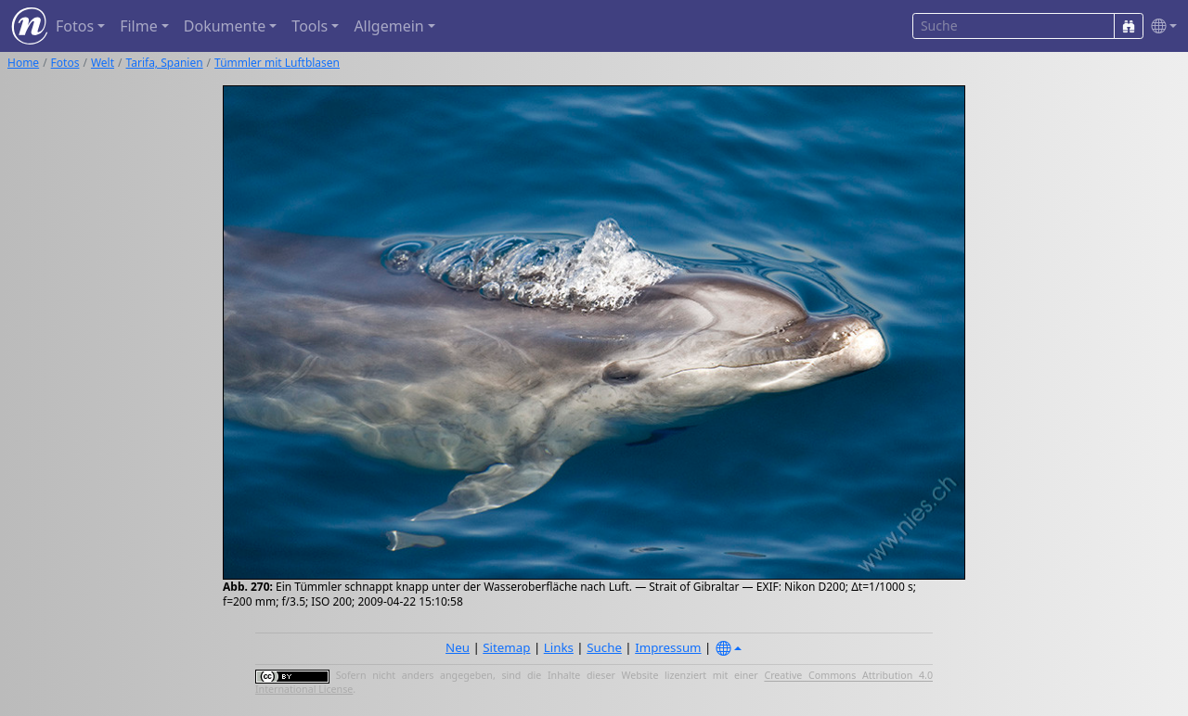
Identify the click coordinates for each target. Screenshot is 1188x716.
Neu (458, 647)
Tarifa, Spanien (164, 62)
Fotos (65, 62)
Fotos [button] (75, 26)
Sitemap (506, 647)
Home (23, 62)
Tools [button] (309, 26)
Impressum (668, 647)
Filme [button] (139, 26)
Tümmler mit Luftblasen (277, 62)
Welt (102, 62)
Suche (604, 647)
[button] (1160, 26)
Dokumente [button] (224, 26)
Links (559, 647)
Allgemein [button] (388, 26)
